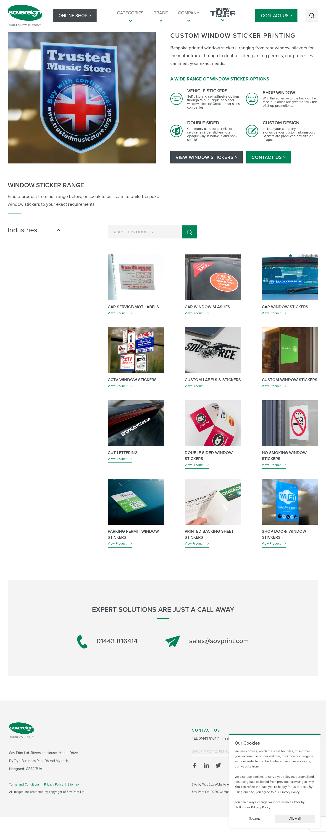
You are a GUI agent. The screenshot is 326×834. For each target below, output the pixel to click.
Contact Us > (276, 15)
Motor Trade (27, 280)
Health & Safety (29, 267)
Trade (161, 16)
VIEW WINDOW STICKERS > (206, 174)
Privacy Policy (290, 792)
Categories (130, 16)
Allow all (295, 818)
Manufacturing (29, 274)
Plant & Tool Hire (31, 287)
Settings (254, 818)
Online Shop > (74, 15)
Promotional (27, 294)
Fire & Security (29, 261)
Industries (34, 247)
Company (189, 16)
